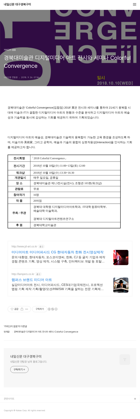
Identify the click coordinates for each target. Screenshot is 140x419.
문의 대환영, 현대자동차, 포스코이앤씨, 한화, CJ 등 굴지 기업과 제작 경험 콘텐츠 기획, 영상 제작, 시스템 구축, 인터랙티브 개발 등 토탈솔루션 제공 (58, 260)
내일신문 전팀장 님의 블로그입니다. (28, 361)
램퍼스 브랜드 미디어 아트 (32, 280)
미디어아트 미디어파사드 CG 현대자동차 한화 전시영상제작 (58, 252)
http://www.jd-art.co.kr (24, 246)
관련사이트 (9, 398)
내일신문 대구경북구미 (17, 4)
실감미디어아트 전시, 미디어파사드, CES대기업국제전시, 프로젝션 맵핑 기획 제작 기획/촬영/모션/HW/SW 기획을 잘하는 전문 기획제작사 (58, 287)
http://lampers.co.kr (23, 274)
